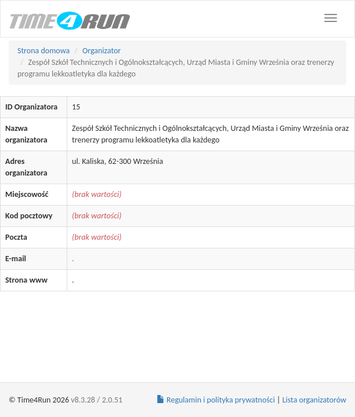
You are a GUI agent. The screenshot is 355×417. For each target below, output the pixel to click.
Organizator (101, 51)
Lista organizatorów (314, 400)
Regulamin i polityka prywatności (216, 400)
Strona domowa (43, 51)
